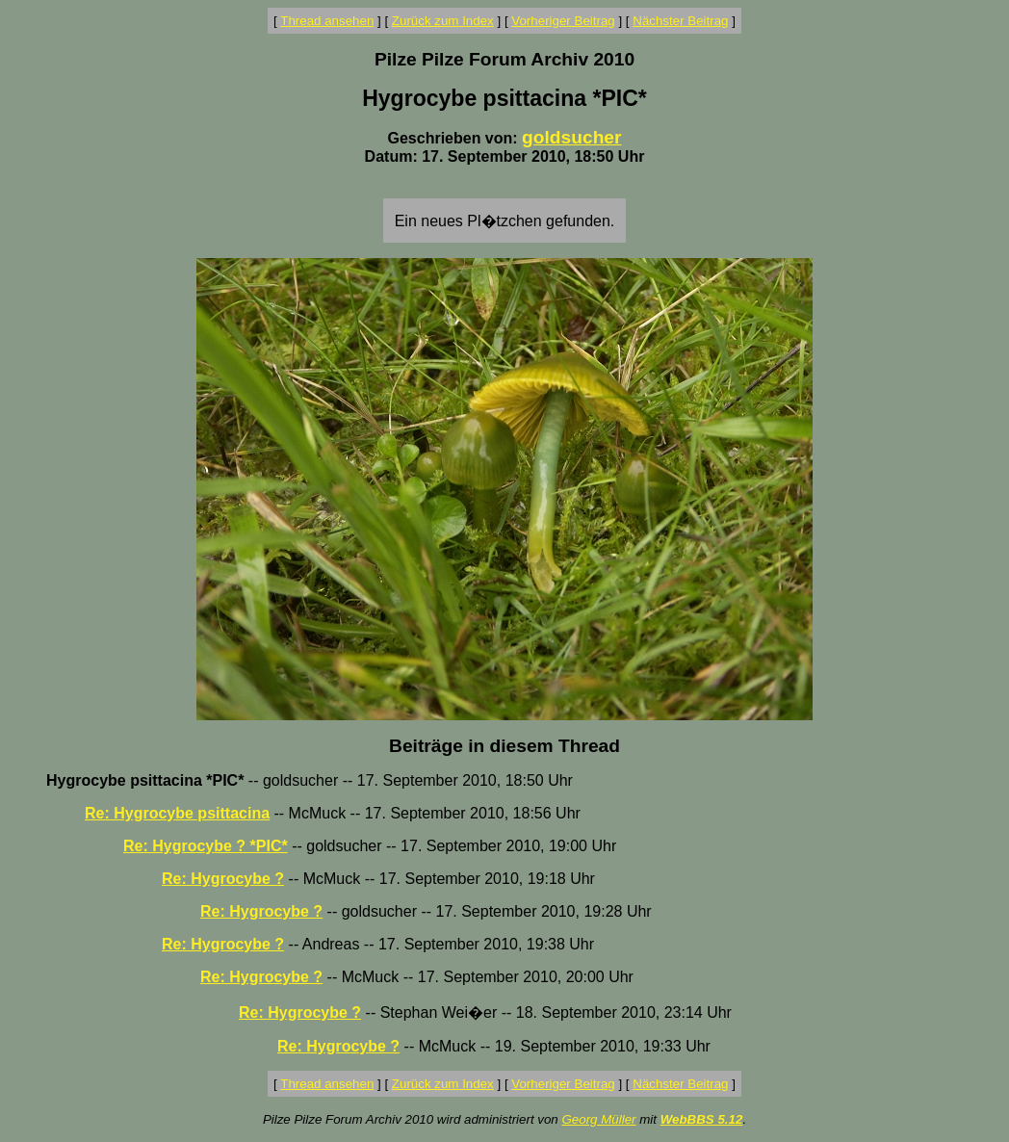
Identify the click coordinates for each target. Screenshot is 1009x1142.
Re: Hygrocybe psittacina (177, 813)
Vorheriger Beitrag (562, 20)
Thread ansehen (327, 20)
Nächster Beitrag (680, 20)
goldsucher (571, 137)
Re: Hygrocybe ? (223, 878)
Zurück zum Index (443, 20)
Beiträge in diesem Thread (504, 746)
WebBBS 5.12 (701, 1119)
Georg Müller (598, 1119)
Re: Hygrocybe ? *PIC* (205, 846)
